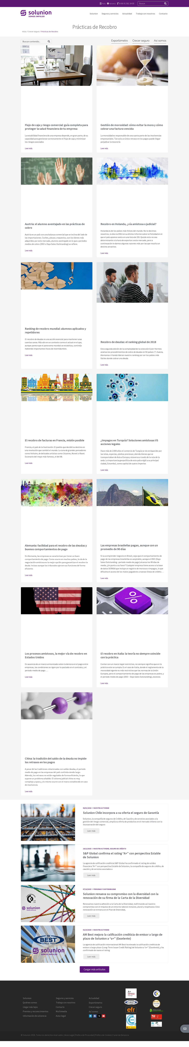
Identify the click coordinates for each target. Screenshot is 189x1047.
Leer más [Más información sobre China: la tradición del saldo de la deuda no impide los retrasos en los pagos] (28, 791)
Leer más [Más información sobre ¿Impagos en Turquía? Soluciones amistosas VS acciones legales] (104, 470)
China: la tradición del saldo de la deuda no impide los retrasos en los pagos (55, 760)
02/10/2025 (87, 932)
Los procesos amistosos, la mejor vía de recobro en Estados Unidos (56, 655)
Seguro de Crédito (118, 849)
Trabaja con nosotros (145, 13)
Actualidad (127, 13)
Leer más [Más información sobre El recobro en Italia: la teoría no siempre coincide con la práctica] (104, 683)
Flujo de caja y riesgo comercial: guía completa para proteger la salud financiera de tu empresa (56, 126)
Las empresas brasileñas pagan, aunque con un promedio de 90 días (129, 547)
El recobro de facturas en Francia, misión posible (54, 440)
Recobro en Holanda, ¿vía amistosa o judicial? (128, 224)
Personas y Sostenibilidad (104, 891)
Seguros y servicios (110, 13)
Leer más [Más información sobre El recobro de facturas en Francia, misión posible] (28, 463)
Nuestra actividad (101, 808)
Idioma (112, 3)
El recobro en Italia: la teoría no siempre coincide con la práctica (130, 655)
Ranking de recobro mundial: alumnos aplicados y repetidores (55, 330)
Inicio (24, 32)
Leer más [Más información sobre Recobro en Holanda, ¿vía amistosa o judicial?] (104, 253)
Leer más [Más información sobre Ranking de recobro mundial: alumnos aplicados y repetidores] (28, 355)
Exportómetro (95, 1006)
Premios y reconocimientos (35, 1015)
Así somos (93, 1015)
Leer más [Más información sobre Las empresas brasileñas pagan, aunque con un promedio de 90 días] (104, 578)
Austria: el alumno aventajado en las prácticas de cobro (55, 225)
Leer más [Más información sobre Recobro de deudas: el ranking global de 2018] (104, 365)
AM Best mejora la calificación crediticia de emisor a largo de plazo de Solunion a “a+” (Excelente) (122, 939)
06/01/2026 (87, 808)
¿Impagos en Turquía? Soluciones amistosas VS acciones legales (129, 442)
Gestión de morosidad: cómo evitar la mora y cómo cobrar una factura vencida (132, 126)
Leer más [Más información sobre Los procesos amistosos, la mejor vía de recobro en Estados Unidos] (28, 677)
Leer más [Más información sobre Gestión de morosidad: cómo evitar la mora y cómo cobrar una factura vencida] (104, 148)
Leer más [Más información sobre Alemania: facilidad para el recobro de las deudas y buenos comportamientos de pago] (28, 575)
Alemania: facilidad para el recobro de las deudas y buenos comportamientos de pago (56, 547)
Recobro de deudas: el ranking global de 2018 (128, 342)
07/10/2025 (87, 891)
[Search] (165, 3)
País (103, 3)
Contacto (163, 13)
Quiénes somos (30, 1006)
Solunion (94, 13)
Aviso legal (61, 1019)
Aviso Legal (69, 1038)
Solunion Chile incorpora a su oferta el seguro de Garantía (121, 813)
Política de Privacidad (84, 1038)
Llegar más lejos (30, 1010)
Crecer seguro (33, 32)
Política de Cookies (103, 1038)
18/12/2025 (87, 849)
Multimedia (61, 1015)
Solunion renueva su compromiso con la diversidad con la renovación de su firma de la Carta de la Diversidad (120, 897)
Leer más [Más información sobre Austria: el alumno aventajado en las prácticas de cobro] (28, 250)
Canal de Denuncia (121, 1038)
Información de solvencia (34, 1019)
